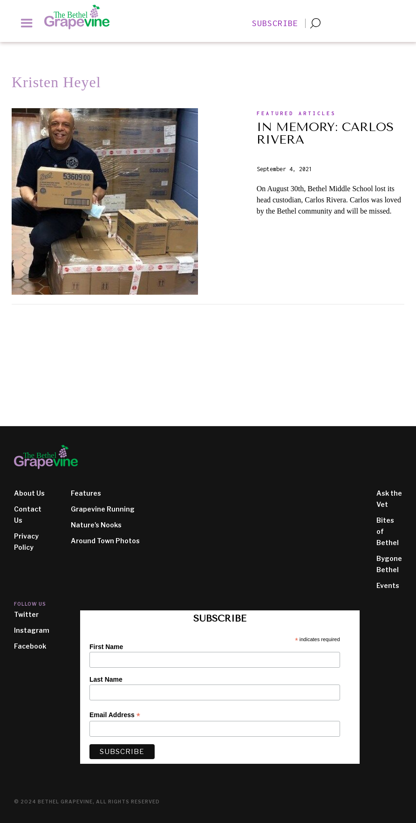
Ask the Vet (389, 498)
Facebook (30, 646)
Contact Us (27, 514)
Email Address (114, 715)
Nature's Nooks (96, 525)
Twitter (26, 614)
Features (86, 493)
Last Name (106, 679)
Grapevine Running (103, 509)
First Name (106, 646)
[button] (26, 23)
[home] (81, 17)
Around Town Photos (105, 541)
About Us (29, 493)
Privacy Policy (26, 541)
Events (387, 585)
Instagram (31, 630)
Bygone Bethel (389, 564)
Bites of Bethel (387, 531)
